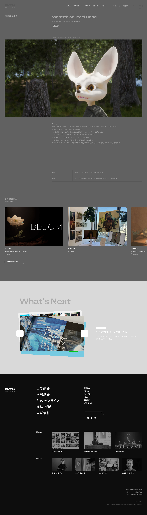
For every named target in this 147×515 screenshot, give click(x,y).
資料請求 (87, 388)
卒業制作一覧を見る (14, 261)
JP (133, 6)
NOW (86, 397)
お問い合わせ (88, 403)
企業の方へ (87, 400)
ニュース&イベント (89, 394)
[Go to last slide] (20, 333)
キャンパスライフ (47, 401)
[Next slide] (84, 333)
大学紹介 (43, 389)
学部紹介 (43, 395)
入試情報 (43, 413)
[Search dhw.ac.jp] (94, 413)
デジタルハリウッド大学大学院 (133, 492)
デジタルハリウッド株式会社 (134, 489)
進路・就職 (43, 407)
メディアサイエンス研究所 (134, 495)
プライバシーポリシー (137, 501)
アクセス (86, 391)
